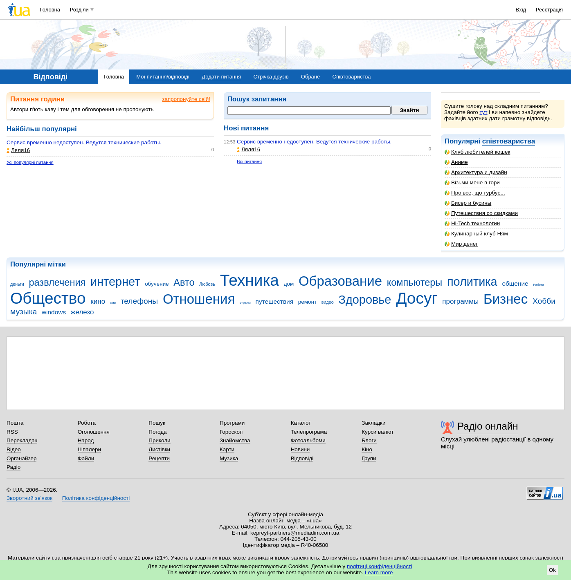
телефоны (139, 301)
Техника (249, 280)
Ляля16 (18, 150)
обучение (157, 284)
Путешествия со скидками (481, 213)
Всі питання (249, 161)
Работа (538, 285)
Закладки (373, 423)
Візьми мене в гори (472, 182)
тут (483, 112)
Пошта (15, 423)
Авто (183, 282)
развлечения (57, 282)
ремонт (307, 302)
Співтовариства (352, 77)
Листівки (159, 449)
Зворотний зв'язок (29, 498)
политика (472, 281)
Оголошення (94, 432)
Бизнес (505, 299)
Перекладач (22, 440)
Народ (86, 440)
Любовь (207, 284)
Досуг (416, 298)
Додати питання (221, 77)
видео (327, 302)
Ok (552, 570)
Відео (14, 449)
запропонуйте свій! (186, 99)
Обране (310, 77)
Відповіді (302, 458)
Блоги (369, 440)
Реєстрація (549, 10)
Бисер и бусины (468, 203)
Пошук (156, 423)
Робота (87, 423)
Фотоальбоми (308, 440)
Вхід (521, 10)
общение (515, 283)
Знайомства (235, 440)
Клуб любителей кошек (477, 152)
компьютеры (414, 282)
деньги (17, 284)
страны (245, 303)
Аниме (456, 162)
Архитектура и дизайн (476, 172)
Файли (86, 458)
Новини (300, 449)
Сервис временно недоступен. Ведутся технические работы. (84, 142)
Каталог (301, 423)
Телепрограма (309, 432)
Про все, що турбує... (475, 193)
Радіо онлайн (487, 426)
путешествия (275, 301)
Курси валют (377, 432)
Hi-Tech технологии (472, 223)
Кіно (367, 449)
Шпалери (89, 449)
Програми (232, 423)
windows (54, 312)
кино (97, 301)
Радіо (13, 467)
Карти (227, 449)
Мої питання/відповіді (162, 77)
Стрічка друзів (271, 77)
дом (289, 284)
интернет (115, 281)
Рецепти (159, 458)
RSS (12, 432)
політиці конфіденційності (379, 566)
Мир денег (461, 244)
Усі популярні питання (30, 162)
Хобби (544, 301)
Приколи (159, 440)
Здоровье (364, 299)
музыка (23, 311)
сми (113, 303)
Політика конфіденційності (96, 498)
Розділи (79, 10)
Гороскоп (231, 432)
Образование (340, 281)
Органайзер (21, 458)
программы (460, 301)
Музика (229, 458)
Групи (369, 458)
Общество (48, 298)
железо (82, 312)
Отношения (199, 299)
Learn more (379, 572)
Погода (157, 432)
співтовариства (508, 141)
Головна (50, 10)
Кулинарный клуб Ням (476, 234)
